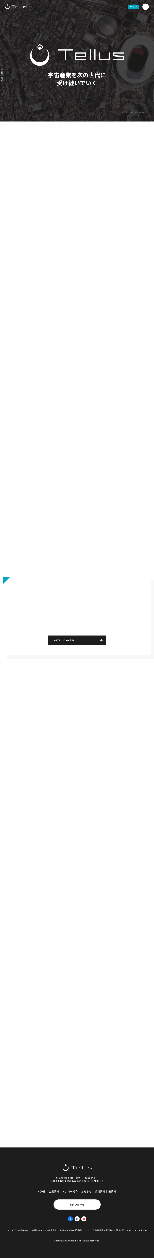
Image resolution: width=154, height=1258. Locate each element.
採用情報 (100, 1190)
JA (131, 7)
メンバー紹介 (70, 1190)
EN (136, 7)
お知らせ (86, 1190)
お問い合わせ (77, 1203)
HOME (41, 1190)
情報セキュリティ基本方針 (44, 1228)
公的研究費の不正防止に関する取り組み (112, 1228)
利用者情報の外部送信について (75, 1228)
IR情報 (112, 1190)
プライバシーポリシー (17, 1228)
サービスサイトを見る (68, 638)
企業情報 (54, 1190)
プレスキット (140, 1228)
